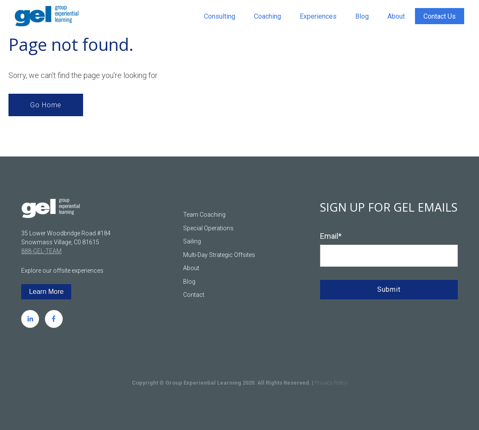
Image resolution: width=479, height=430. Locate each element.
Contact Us (439, 16)
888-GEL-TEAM (41, 251)
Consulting (219, 16)
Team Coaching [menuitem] (204, 214)
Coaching (267, 16)
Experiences (318, 16)
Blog (362, 16)
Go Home (45, 105)
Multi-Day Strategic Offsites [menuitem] (219, 254)
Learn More (46, 291)
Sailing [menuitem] (192, 241)
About (396, 16)
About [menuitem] (191, 268)
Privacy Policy (331, 383)
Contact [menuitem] (193, 294)
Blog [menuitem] (189, 281)
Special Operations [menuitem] (208, 228)
